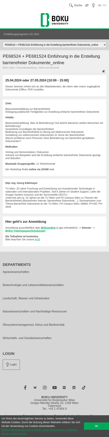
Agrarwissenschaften (16, 272)
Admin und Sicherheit (49, 68)
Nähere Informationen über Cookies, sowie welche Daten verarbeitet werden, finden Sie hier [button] (39, 431)
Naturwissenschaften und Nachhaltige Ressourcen (35, 311)
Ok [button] (96, 426)
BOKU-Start (8, 68)
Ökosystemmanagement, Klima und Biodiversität (33, 324)
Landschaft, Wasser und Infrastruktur (26, 298)
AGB (37, 239)
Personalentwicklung (26, 68)
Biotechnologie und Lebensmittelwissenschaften (33, 285)
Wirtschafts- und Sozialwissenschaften (27, 338)
